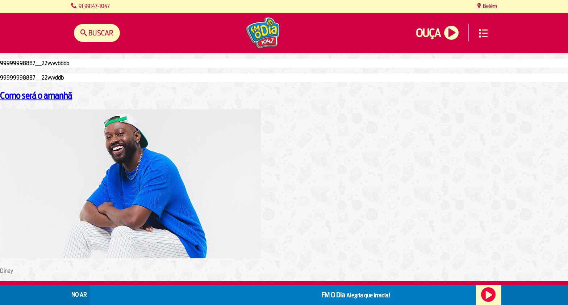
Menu (483, 33)
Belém (489, 6)
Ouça (428, 33)
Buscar (100, 33)
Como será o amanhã (36, 95)
